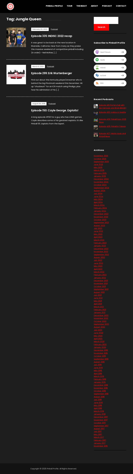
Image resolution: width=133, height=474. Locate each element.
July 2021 (98, 295)
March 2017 (99, 437)
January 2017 (99, 443)
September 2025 (101, 161)
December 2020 (101, 315)
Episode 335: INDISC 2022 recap (54, 36)
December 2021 (101, 280)
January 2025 (100, 176)
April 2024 (98, 202)
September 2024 (101, 188)
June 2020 (98, 333)
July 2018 (98, 399)
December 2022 (101, 248)
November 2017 (101, 420)
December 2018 (101, 385)
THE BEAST (81, 6)
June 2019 (98, 367)
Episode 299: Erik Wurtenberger (54, 73)
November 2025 (101, 156)
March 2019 (99, 376)
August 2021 (99, 292)
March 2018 (99, 411)
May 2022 (98, 266)
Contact (121, 6)
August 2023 (99, 225)
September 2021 (101, 289)
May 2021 (98, 301)
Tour (69, 6)
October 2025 (100, 158)
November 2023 (101, 217)
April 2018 (98, 408)
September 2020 (101, 324)
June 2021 (98, 298)
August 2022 (99, 257)
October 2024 (100, 185)
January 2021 (99, 312)
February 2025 (100, 173)
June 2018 (98, 402)
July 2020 (98, 330)
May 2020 (98, 336)
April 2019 (98, 373)
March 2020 (99, 341)
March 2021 (99, 307)
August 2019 (99, 362)
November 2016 (101, 446)
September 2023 (101, 222)
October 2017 (100, 423)
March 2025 (99, 170)
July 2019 (98, 364)
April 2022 (98, 269)
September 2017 (101, 425)
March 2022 (99, 272)
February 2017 (100, 440)
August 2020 (99, 327)
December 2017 (101, 417)
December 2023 (101, 214)
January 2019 (99, 382)
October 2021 (100, 286)
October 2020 (100, 321)
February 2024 (100, 208)
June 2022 (98, 263)
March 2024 (99, 205)
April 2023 (98, 237)
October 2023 (100, 219)
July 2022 (98, 260)
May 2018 (98, 405)
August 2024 (99, 190)
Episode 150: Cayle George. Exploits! (57, 110)
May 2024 (98, 199)
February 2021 (100, 309)
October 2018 (100, 391)
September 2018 (101, 393)
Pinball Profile (54, 6)
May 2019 (98, 370)
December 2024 (101, 179)
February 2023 (100, 243)
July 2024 (98, 193)
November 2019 (101, 353)
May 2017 (98, 434)
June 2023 (98, 231)
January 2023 (100, 245)
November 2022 (101, 251)
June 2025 (98, 164)
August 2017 (99, 428)
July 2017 (98, 431)
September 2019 (101, 359)
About (94, 6)
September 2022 (101, 254)
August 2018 (99, 396)
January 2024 (100, 211)
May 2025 (98, 167)
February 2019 (100, 379)
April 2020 (98, 338)
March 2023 (99, 240)
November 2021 (101, 283)
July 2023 (98, 228)
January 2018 (99, 414)
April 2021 (98, 304)
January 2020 (100, 347)
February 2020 (100, 344)
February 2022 (100, 274)
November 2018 (101, 388)
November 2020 (101, 318)
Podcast (107, 6)
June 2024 (98, 196)
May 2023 (98, 234)
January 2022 (100, 277)
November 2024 (101, 182)
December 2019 (101, 350)
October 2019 (100, 356)
